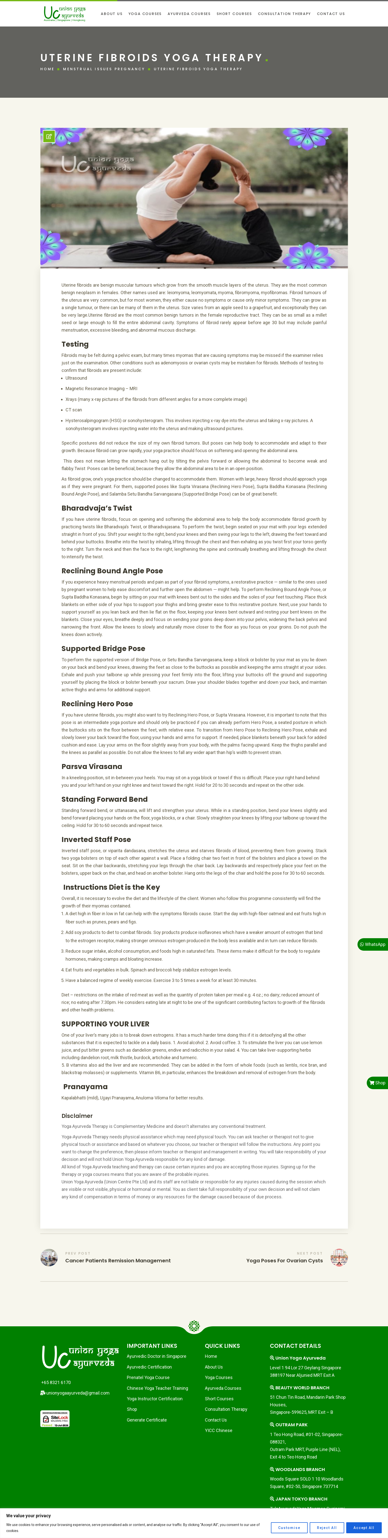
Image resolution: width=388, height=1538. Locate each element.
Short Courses (219, 1398)
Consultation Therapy (226, 1409)
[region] (194, 1523)
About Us (214, 1367)
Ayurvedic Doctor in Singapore (156, 1356)
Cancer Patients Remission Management (118, 1260)
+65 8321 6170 (55, 1382)
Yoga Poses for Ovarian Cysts (284, 1260)
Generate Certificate (147, 1420)
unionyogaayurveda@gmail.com (75, 1393)
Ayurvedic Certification (149, 1367)
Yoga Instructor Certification (155, 1398)
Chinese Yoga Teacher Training (157, 1388)
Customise (289, 1528)
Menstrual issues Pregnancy (104, 68)
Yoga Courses (219, 1377)
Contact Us (216, 1420)
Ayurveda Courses (223, 1388)
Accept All (363, 1528)
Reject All (327, 1528)
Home (47, 68)
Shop (132, 1409)
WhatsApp (372, 944)
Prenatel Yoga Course (148, 1377)
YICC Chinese (218, 1430)
